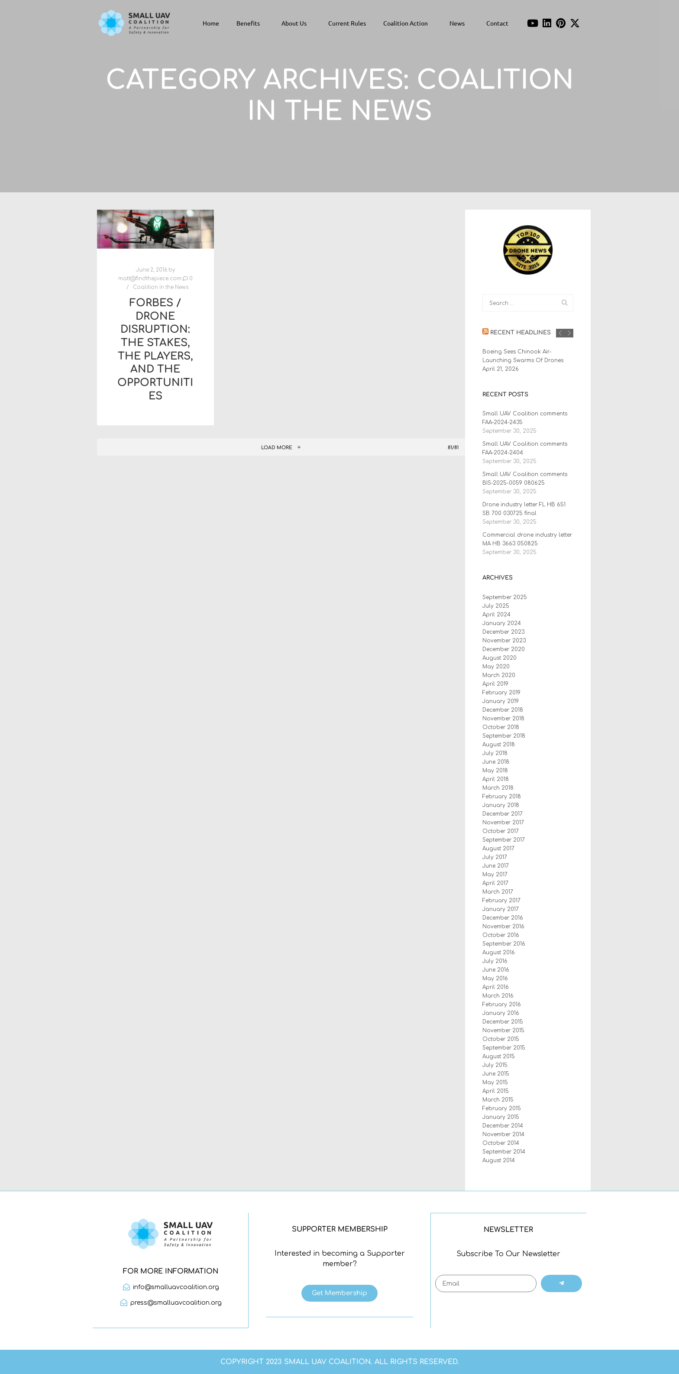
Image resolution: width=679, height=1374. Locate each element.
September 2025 (504, 597)
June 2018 (495, 762)
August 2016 (498, 952)
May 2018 (495, 771)
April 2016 (495, 987)
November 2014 (503, 1134)
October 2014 (500, 1143)
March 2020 (498, 675)
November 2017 (503, 823)
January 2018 (500, 805)
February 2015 (501, 1108)
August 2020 (499, 658)
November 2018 (503, 719)
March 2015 (498, 1100)
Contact (497, 23)
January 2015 (500, 1117)
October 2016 (500, 935)
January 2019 (500, 701)
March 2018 (498, 788)
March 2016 (498, 996)
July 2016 (495, 961)
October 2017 (500, 831)
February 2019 (501, 693)
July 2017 (494, 857)
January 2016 (500, 1013)
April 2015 (495, 1091)
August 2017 (498, 849)
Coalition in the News (160, 287)
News (459, 23)
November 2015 (503, 1030)
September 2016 (503, 944)
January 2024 (501, 623)
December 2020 (503, 649)
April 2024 (496, 615)
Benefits (250, 23)
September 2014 (503, 1152)
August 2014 (498, 1160)
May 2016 (495, 978)
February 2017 (501, 901)
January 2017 (500, 909)
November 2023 (504, 641)
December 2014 (502, 1126)
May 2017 (495, 875)
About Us (296, 23)
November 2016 (503, 927)
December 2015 (502, 1022)
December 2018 (502, 710)
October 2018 (500, 727)
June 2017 (495, 866)
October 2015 (500, 1039)
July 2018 (495, 753)
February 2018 (501, 797)
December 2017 (502, 814)
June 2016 (495, 970)
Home (211, 23)
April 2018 (495, 779)
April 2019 (495, 684)
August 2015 (498, 1056)
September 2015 (503, 1048)
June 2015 (495, 1074)
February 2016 (501, 1004)
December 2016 (502, 918)
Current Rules (347, 23)
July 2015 (495, 1065)
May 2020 (496, 667)
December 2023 (503, 632)
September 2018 (503, 736)
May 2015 (495, 1082)
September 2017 (503, 840)
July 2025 (495, 606)
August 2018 (498, 745)
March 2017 (497, 892)
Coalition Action (407, 23)
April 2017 (495, 883)
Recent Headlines (520, 333)
